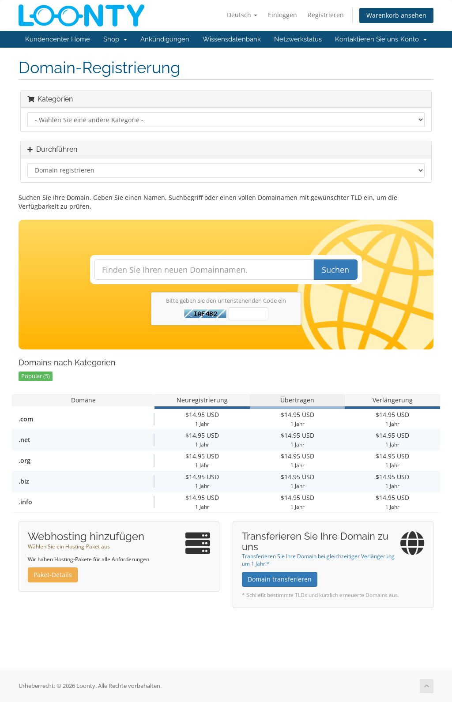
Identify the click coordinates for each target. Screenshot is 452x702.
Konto (413, 39)
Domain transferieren (280, 579)
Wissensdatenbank (232, 39)
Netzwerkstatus (298, 39)
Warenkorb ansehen (396, 15)
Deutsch (242, 15)
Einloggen (282, 15)
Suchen (335, 269)
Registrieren (326, 15)
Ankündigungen (164, 39)
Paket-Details (53, 575)
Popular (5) (35, 376)
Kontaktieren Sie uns (366, 39)
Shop (115, 39)
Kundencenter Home (57, 39)
